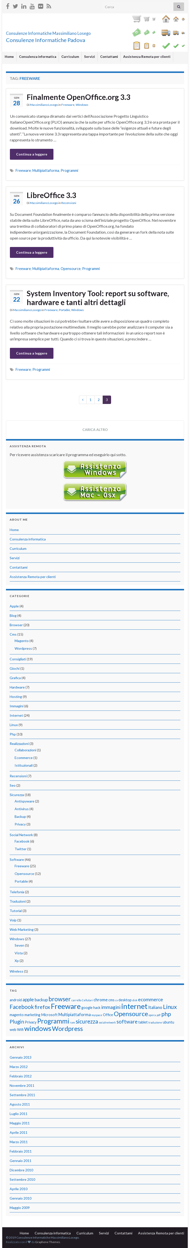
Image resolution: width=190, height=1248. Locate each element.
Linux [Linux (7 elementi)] (170, 1006)
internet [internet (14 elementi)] (134, 1006)
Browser (16, 625)
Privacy (20, 824)
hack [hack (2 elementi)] (96, 1007)
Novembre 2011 (22, 1085)
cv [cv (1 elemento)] (116, 1000)
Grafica (15, 678)
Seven (19, 945)
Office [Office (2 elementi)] (108, 1015)
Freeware (67, 105)
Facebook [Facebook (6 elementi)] (22, 1006)
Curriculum (70, 57)
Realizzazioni (19, 743)
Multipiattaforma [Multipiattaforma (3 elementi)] (74, 1014)
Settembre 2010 (22, 1179)
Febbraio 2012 (21, 1076)
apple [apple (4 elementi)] (28, 999)
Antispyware (24, 801)
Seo (13, 785)
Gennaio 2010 (20, 1198)
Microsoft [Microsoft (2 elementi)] (49, 1015)
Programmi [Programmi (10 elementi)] (53, 1021)
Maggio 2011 (20, 1123)
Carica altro (95, 429)
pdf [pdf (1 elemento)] (159, 1015)
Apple (14, 606)
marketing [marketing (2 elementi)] (32, 1015)
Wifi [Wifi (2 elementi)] (20, 1029)
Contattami (109, 57)
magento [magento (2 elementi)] (17, 1015)
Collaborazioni (25, 750)
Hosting (16, 696)
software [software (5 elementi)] (127, 1021)
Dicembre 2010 (21, 1170)
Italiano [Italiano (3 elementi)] (155, 1007)
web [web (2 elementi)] (13, 1029)
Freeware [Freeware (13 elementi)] (66, 1006)
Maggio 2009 (20, 1207)
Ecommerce (24, 758)
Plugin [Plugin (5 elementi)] (17, 1021)
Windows (82, 105)
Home (9, 57)
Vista (19, 953)
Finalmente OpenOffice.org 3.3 (78, 96)
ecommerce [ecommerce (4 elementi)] (150, 999)
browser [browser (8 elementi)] (59, 999)
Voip (13, 920)
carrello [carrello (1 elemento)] (76, 1000)
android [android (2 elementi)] (16, 1000)
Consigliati (18, 659)
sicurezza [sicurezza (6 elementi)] (87, 1021)
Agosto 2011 (20, 1104)
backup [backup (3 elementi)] (41, 999)
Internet (16, 715)
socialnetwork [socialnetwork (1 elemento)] (107, 1022)
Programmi (69, 170)
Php (13, 734)
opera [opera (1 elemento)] (152, 1015)
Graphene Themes (47, 1242)
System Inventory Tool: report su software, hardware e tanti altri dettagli (98, 298)
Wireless (16, 971)
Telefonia (17, 892)
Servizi (89, 57)
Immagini (17, 706)
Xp (17, 960)
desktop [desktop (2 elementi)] (125, 1000)
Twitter (20, 849)
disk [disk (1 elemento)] (134, 1000)
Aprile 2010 (18, 1189)
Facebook (22, 841)
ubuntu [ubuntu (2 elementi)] (168, 1022)
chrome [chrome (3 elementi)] (101, 999)
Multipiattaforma (45, 170)
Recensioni (68, 203)
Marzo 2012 (19, 1067)
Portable (64, 310)
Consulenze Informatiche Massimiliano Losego (79, 32)
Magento (22, 641)
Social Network (21, 835)
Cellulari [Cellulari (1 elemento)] (87, 1000)
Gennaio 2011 (20, 1161)
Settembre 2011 (22, 1095)
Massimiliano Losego (44, 105)
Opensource (71, 269)
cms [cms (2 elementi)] (111, 1000)
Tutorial (16, 911)
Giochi (15, 668)
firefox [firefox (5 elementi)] (42, 1007)
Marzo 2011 (19, 1142)
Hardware (17, 687)
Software (17, 859)
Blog (13, 615)
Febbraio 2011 (21, 1151)
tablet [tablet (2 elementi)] (143, 1022)
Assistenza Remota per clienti (146, 57)
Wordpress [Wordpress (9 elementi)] (67, 1028)
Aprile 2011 (18, 1132)
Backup (20, 816)
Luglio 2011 (18, 1114)
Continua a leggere (31, 154)
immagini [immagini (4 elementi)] (110, 1007)
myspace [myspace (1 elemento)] (97, 1015)
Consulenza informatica (37, 57)
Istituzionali (24, 765)
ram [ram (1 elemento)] (72, 1022)
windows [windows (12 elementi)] (37, 1028)
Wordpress (23, 648)
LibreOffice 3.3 (51, 195)
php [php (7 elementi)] (166, 1013)
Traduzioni (18, 901)
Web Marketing (22, 929)
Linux (14, 725)
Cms (13, 634)
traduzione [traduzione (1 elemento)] (155, 1022)
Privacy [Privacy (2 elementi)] (30, 1022)
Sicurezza (17, 795)
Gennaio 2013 (20, 1057)
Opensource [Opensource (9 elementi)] (131, 1013)
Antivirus (22, 809)
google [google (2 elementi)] (87, 1007)
